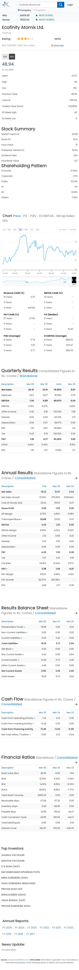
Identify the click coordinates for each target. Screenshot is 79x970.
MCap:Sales (65, 216)
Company (25, 10)
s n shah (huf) (10, 866)
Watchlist (59, 45)
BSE (12, 56)
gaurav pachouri (12, 855)
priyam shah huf (12, 889)
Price (17, 216)
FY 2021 (56, 927)
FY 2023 (32, 927)
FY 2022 (44, 927)
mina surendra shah (14, 877)
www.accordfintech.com (18, 960)
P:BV (33, 216)
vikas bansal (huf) (13, 900)
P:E (25, 216)
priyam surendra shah (15, 906)
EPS (5, 221)
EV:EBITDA (46, 216)
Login (70, 4)
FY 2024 (19, 927)
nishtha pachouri (13, 861)
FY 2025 (7, 927)
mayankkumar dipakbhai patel (20, 872)
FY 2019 (7, 934)
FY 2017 (30, 934)
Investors (40, 10)
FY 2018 (18, 934)
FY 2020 (68, 927)
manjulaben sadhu (13, 894)
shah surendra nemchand (18, 883)
